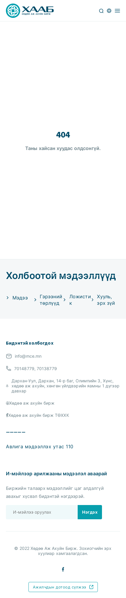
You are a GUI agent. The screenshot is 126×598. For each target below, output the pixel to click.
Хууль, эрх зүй (106, 300)
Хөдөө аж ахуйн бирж (32, 402)
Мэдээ (20, 298)
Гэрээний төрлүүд (51, 300)
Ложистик (80, 300)
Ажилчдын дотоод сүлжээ (63, 587)
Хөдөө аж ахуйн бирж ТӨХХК (38, 415)
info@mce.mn (28, 356)
